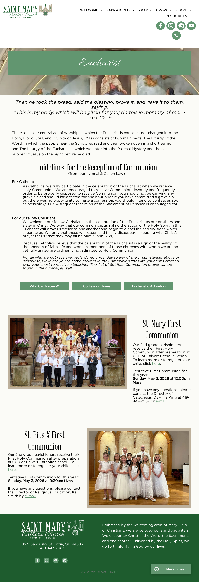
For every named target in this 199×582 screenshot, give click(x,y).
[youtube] (191, 26)
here (156, 363)
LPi (116, 571)
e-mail (161, 401)
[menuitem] (91, 10)
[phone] (176, 36)
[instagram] (170, 26)
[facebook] (160, 26)
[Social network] (181, 26)
